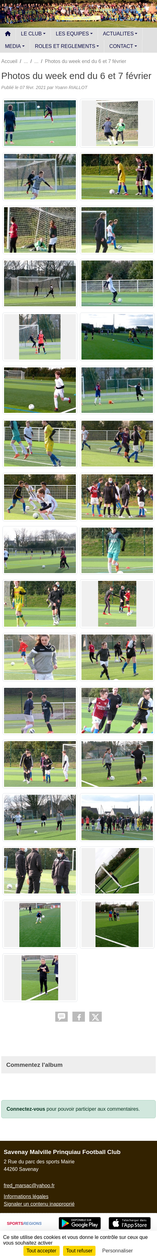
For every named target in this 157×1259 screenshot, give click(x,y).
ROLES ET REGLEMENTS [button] (65, 46)
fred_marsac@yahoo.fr (29, 1185)
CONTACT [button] (121, 46)
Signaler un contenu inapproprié (39, 1204)
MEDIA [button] (13, 46)
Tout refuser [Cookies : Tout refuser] (79, 1250)
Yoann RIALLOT (71, 87)
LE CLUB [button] (31, 33)
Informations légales (26, 1196)
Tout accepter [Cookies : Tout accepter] (41, 1250)
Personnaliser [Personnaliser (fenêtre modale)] (117, 1250)
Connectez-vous (26, 1109)
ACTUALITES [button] (118, 33)
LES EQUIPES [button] (72, 33)
